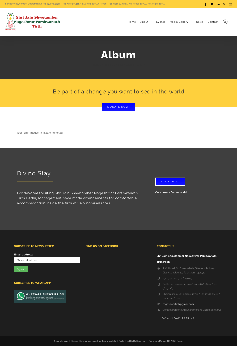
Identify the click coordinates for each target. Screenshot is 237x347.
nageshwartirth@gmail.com (178, 304)
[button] (225, 22)
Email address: (23, 254)
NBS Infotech (177, 341)
